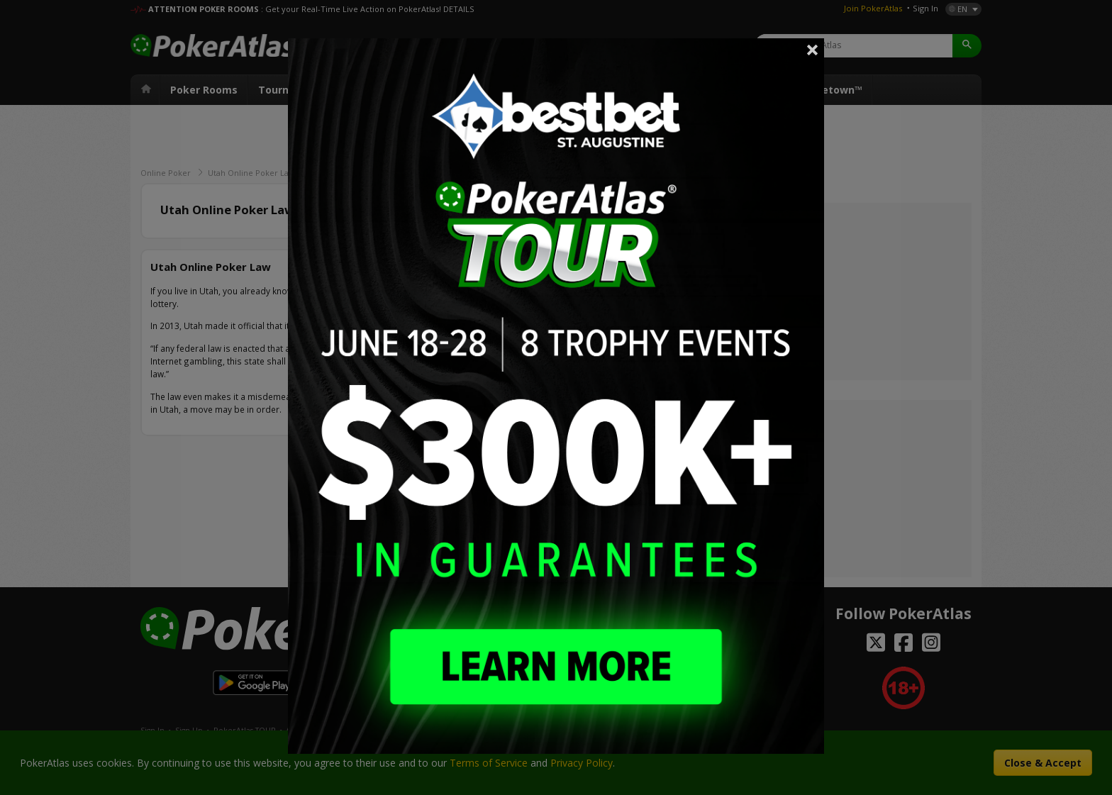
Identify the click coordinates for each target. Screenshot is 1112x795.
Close (812, 49)
